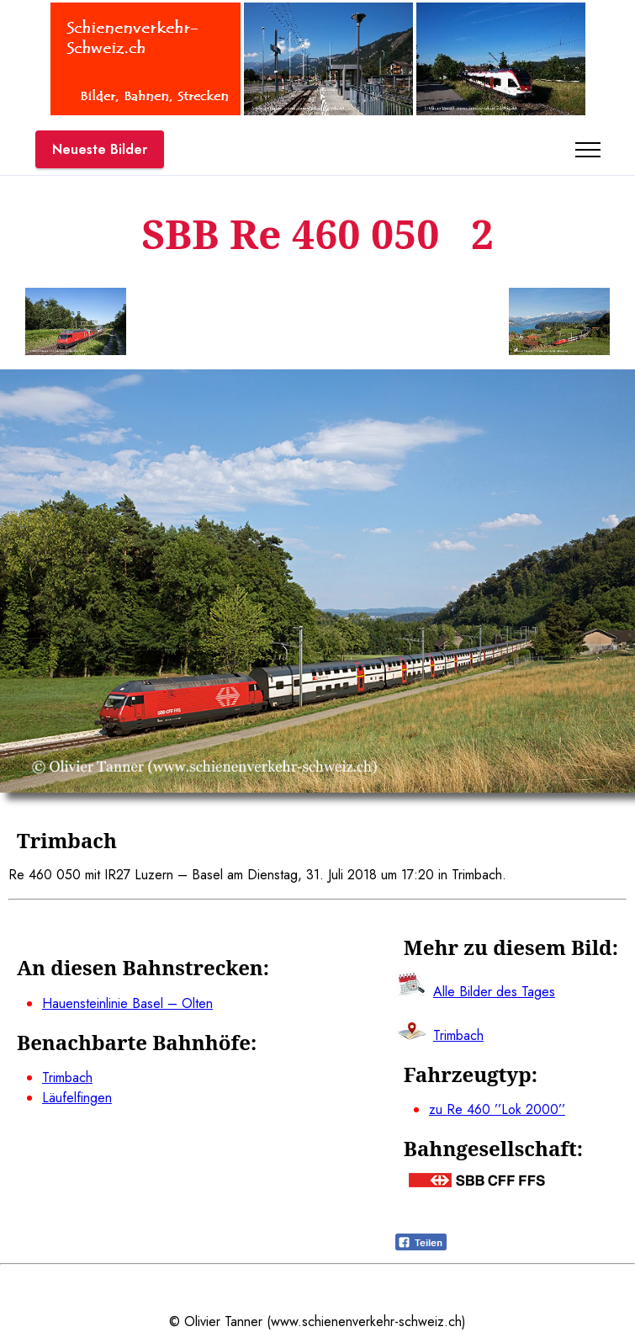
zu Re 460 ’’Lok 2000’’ (497, 1109)
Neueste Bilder (99, 149)
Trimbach (67, 1077)
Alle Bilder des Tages (494, 991)
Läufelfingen (77, 1097)
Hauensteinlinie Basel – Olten (127, 1003)
